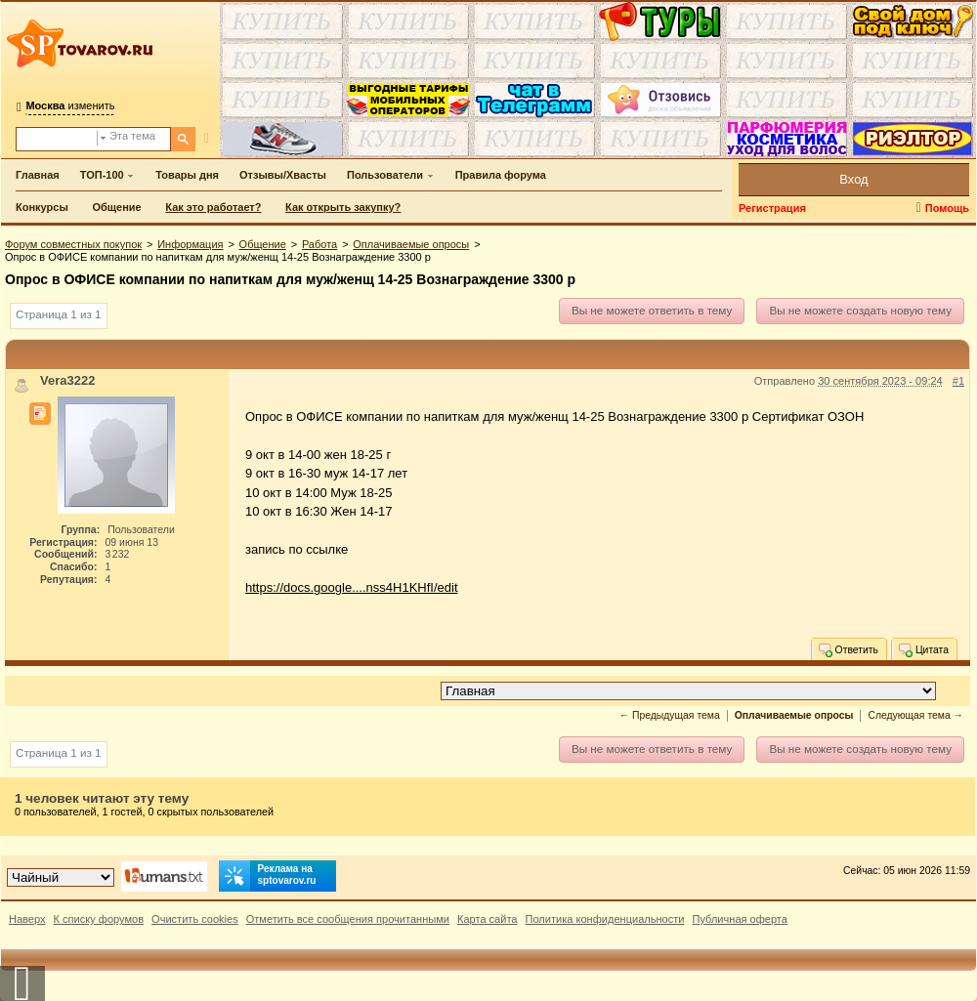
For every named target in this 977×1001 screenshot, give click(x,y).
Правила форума (500, 175)
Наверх (27, 919)
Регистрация (772, 208)
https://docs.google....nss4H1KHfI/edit (351, 587)
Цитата (923, 649)
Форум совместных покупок (73, 244)
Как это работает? (213, 207)
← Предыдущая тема (669, 715)
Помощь (947, 208)
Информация (190, 244)
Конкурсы (42, 207)
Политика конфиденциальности (605, 919)
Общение (116, 207)
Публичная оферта (739, 919)
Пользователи (385, 175)
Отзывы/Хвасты (282, 175)
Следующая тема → (915, 715)
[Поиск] (183, 139)
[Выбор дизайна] (60, 877)
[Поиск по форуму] (57, 139)
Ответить (847, 649)
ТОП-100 (102, 175)
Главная (38, 175)
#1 (958, 381)
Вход (853, 179)
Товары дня (187, 175)
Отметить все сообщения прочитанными (347, 919)
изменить (69, 105)
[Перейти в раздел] (688, 691)
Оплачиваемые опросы (411, 244)
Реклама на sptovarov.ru (268, 876)
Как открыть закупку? (343, 207)
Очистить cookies (194, 919)
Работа (319, 244)
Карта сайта (487, 919)
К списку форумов (99, 919)
